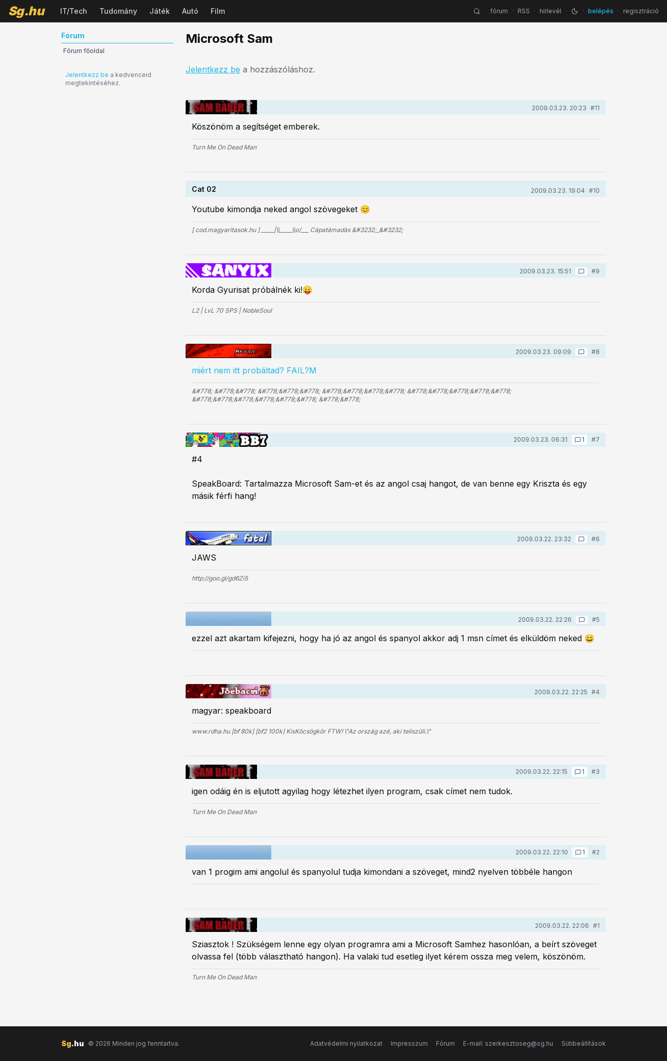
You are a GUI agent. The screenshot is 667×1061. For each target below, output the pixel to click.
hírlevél (550, 11)
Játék (159, 11)
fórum (499, 11)
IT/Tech (73, 11)
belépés (600, 11)
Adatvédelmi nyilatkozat (346, 1043)
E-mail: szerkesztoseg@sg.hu (508, 1043)
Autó (190, 11)
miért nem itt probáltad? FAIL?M (254, 370)
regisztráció (641, 11)
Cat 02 (204, 189)
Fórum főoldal (84, 51)
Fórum (445, 1043)
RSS (524, 11)
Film (218, 11)
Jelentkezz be (87, 75)
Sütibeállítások (583, 1043)
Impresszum (409, 1043)
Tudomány (118, 11)
